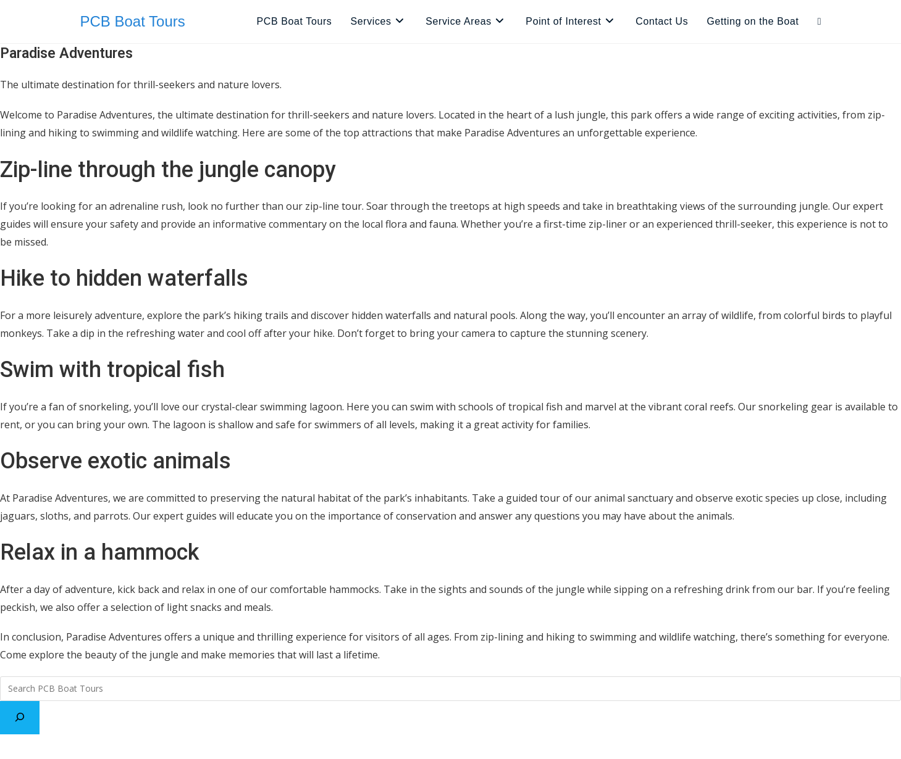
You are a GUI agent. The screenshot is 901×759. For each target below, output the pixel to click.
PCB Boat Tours (132, 21)
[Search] (20, 717)
